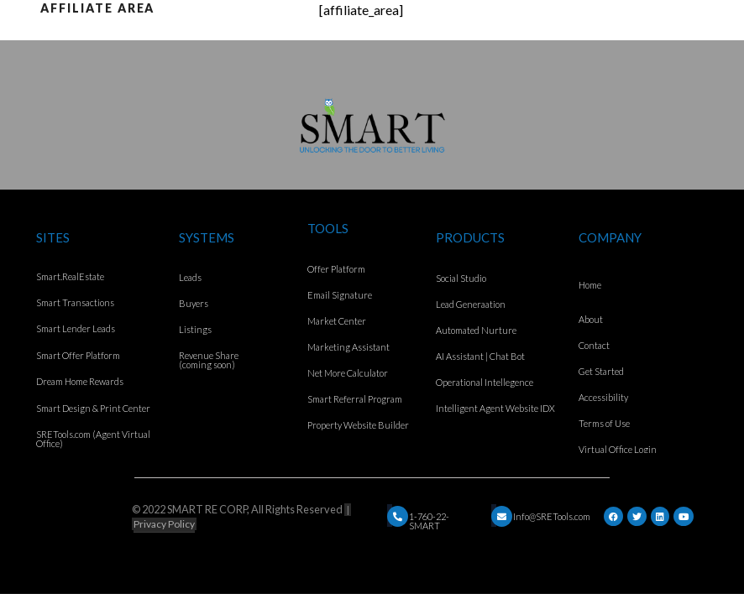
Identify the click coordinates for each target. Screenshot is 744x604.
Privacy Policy (164, 524)
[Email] (397, 516)
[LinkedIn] (660, 516)
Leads (190, 277)
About (591, 319)
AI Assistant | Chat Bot (480, 356)
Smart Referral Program (354, 398)
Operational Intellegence (484, 382)
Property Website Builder (358, 424)
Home (590, 284)
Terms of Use (604, 423)
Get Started (601, 371)
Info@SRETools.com (551, 516)
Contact (594, 345)
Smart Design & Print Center (93, 408)
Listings (195, 329)
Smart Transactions (75, 302)
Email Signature (339, 294)
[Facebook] (613, 516)
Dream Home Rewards (79, 381)
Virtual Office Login (618, 449)
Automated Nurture (476, 330)
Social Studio (461, 278)
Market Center (336, 320)
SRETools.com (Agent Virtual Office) (93, 439)
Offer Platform (336, 268)
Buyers (193, 303)
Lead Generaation (471, 304)
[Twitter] (637, 516)
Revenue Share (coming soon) (208, 360)
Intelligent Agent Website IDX (495, 408)
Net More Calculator (347, 372)
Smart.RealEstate (70, 276)
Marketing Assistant (348, 346)
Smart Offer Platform (78, 355)
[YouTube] (683, 516)
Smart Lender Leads (75, 328)
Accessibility (603, 397)
